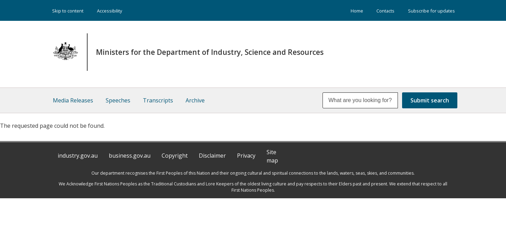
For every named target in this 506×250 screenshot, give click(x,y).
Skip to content (67, 11)
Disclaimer (212, 155)
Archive (195, 100)
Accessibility (109, 11)
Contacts (385, 11)
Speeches (118, 100)
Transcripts (158, 100)
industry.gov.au (78, 155)
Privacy (246, 155)
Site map (272, 156)
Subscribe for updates (431, 11)
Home (357, 11)
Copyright (175, 155)
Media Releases (73, 100)
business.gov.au (129, 155)
